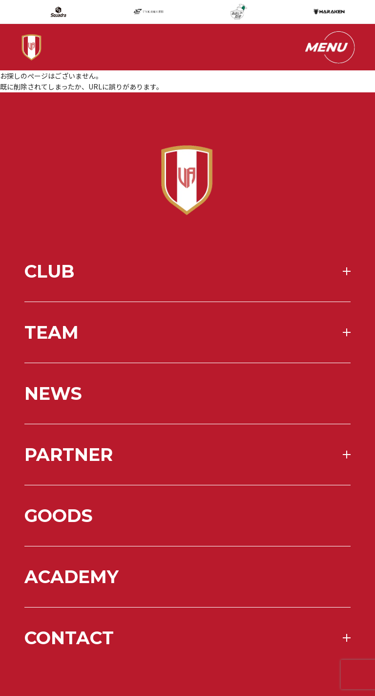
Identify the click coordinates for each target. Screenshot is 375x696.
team (51, 360)
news (53, 421)
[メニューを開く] (329, 47)
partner (68, 482)
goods (58, 543)
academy (71, 604)
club (49, 299)
